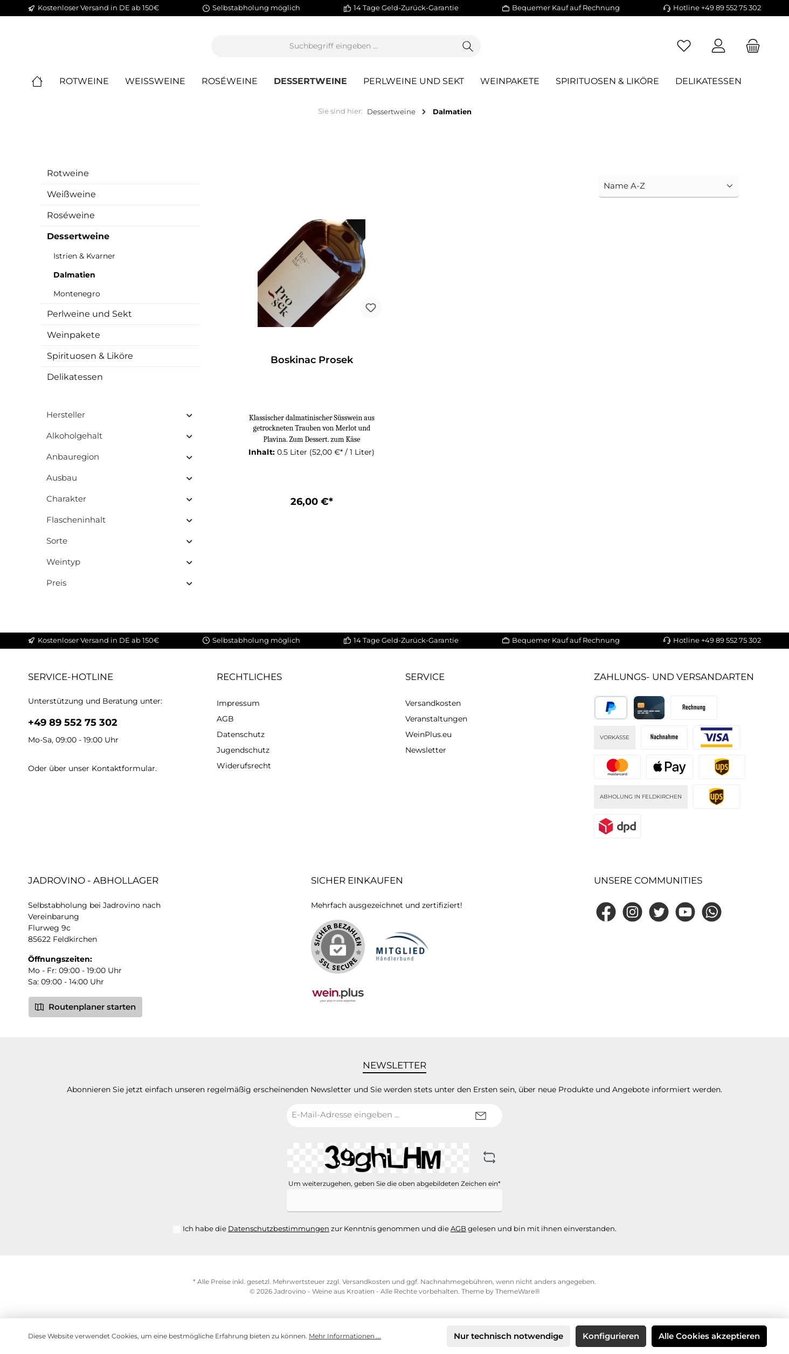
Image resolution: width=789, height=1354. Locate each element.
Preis (119, 591)
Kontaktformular (123, 769)
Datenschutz (241, 735)
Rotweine (68, 182)
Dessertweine (78, 245)
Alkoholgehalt (119, 444)
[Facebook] (606, 912)
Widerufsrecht (244, 766)
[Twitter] (659, 912)
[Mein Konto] (718, 50)
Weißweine (71, 203)
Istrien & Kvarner (84, 264)
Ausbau (119, 486)
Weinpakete (73, 343)
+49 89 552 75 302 (72, 723)
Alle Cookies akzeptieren (709, 1336)
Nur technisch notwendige (508, 1336)
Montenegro (76, 302)
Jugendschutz (243, 750)
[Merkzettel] (683, 50)
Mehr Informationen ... (345, 1336)
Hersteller (119, 423)
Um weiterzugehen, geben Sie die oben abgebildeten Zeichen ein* (394, 1183)
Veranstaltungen (436, 719)
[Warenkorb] (749, 50)
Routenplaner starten (85, 1006)
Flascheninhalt (119, 528)
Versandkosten (433, 704)
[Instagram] (632, 912)
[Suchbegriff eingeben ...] (393, 50)
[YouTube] (685, 912)
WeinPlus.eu (428, 735)
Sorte (119, 549)
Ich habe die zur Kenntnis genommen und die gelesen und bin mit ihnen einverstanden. (400, 1228)
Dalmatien (74, 283)
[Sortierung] (669, 195)
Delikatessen (75, 385)
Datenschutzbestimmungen (278, 1228)
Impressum (238, 704)
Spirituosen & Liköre (90, 364)
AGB (225, 719)
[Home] (45, 90)
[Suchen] (527, 50)
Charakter (119, 507)
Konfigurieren (611, 1336)
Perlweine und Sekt (89, 322)
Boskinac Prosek (312, 369)
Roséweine (71, 224)
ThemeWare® (517, 1291)
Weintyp (119, 570)
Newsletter (425, 750)
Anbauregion (119, 465)
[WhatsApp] (712, 912)
